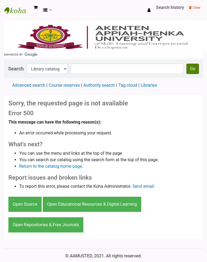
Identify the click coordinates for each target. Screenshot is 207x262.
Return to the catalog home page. (51, 166)
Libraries (149, 85)
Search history (170, 7)
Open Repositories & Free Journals (46, 224)
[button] (35, 7)
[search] (103, 54)
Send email (143, 186)
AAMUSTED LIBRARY (17, 10)
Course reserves (64, 85)
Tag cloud (127, 85)
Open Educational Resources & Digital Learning (92, 204)
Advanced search (28, 85)
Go (192, 68)
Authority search (99, 85)
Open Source (25, 204)
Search (16, 69)
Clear (195, 7)
